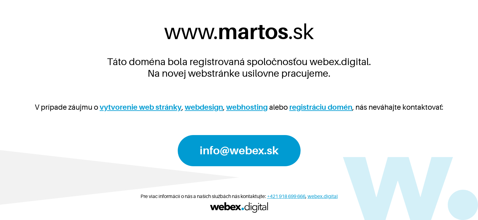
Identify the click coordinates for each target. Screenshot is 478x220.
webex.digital (323, 196)
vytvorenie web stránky (141, 107)
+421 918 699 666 (286, 196)
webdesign (204, 107)
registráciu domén (320, 107)
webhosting (247, 107)
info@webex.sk (239, 150)
